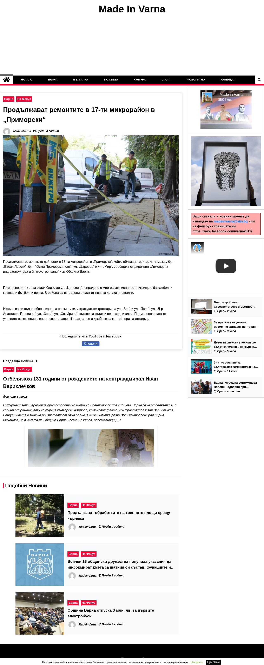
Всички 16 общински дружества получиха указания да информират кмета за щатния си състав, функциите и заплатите (119, 564)
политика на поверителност (145, 662)
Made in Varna (232, 94)
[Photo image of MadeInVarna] (197, 248)
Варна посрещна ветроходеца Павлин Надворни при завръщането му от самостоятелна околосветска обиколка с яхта (235, 385)
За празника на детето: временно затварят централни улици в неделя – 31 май (235, 325)
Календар (228, 79)
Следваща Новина (21, 361)
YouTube (95, 336)
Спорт (166, 79)
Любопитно (196, 79)
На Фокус (24, 99)
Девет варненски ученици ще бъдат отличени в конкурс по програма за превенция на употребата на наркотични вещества (235, 345)
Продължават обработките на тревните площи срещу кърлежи (118, 515)
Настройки (197, 662)
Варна (53, 79)
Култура (140, 79)
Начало (26, 79)
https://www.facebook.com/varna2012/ (222, 231)
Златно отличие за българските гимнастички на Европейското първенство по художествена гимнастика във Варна (235, 365)
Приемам (213, 662)
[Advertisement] (132, 45)
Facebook (113, 336)
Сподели (91, 343)
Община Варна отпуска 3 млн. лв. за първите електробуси (110, 613)
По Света (111, 79)
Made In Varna (132, 9)
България (80, 79)
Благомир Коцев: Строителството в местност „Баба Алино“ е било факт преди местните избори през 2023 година (234, 305)
